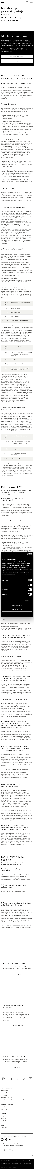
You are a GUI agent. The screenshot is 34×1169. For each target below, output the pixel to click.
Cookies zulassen (17, 605)
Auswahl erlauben (17, 609)
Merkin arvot (4, 1127)
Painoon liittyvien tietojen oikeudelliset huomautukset (16, 77)
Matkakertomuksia (5, 1106)
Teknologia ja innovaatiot (7, 1097)
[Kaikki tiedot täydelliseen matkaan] (17, 1044)
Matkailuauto (4, 1090)
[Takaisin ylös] (31, 1155)
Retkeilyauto (4, 1095)
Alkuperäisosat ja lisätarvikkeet (8, 1116)
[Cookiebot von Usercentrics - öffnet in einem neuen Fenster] (25, 554)
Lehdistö (3, 1130)
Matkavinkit (4, 1109)
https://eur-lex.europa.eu (24, 693)
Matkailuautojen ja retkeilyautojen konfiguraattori (13, 1099)
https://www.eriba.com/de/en (8, 1151)
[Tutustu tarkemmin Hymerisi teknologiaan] (17, 993)
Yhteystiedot (4, 1118)
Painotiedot (4, 1160)
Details (27, 600)
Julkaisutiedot (11, 1160)
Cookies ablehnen (17, 614)
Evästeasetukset (27, 1163)
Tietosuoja (19, 1160)
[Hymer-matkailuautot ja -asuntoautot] (17, 951)
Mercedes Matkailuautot (7, 1092)
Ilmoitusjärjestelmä (16, 1163)
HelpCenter (4, 1120)
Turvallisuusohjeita (27, 1160)
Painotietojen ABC (11, 487)
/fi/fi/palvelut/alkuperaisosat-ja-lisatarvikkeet (12, 1145)
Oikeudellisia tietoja (6, 1163)
